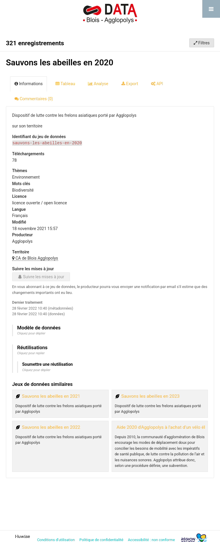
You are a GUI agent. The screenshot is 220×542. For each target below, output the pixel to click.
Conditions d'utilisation (56, 540)
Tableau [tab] (65, 83)
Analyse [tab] (98, 83)
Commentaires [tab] (33, 98)
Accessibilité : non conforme (152, 540)
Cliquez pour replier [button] (31, 353)
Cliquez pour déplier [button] (31, 333)
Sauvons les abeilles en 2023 (150, 396)
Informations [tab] (28, 83)
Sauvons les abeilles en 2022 (51, 427)
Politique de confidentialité (101, 540)
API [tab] (157, 83)
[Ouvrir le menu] (211, 9)
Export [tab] (129, 83)
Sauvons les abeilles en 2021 (51, 396)
